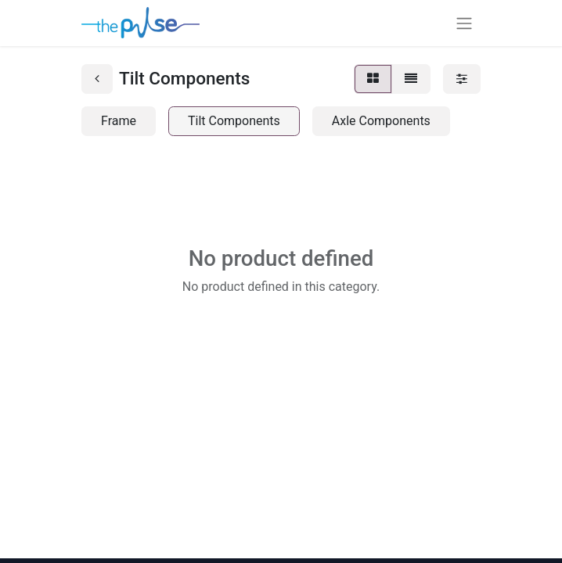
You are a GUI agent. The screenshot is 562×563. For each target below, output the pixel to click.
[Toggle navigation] (464, 23)
